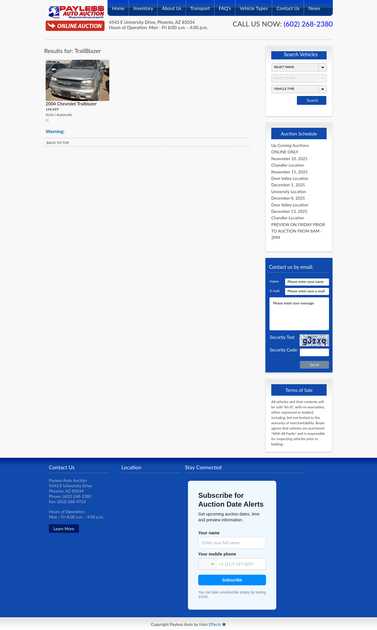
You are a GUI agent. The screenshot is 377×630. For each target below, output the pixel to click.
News (314, 6)
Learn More (64, 528)
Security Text (282, 337)
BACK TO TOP (58, 142)
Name (274, 281)
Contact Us (288, 6)
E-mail (275, 291)
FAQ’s (225, 6)
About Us (171, 6)
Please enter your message (299, 313)
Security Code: (284, 349)
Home (118, 6)
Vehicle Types (254, 6)
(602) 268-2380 (308, 23)
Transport (200, 6)
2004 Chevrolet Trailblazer (71, 103)
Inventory (143, 6)
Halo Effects (210, 624)
